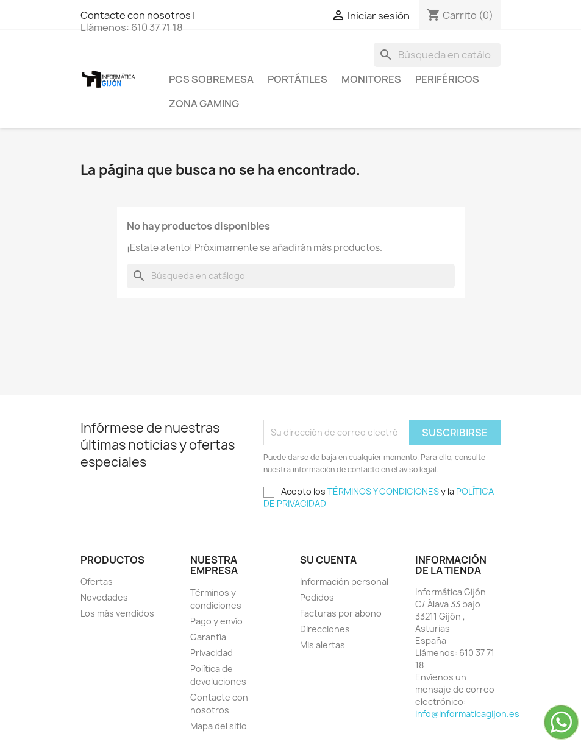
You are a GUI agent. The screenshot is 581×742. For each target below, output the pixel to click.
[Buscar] (437, 55)
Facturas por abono (341, 613)
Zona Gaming (204, 103)
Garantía (208, 637)
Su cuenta (328, 560)
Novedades (104, 597)
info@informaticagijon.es (467, 713)
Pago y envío (216, 621)
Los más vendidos (117, 613)
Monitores (371, 79)
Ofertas (96, 581)
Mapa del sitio (218, 726)
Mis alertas (322, 645)
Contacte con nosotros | (137, 15)
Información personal (344, 581)
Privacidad (211, 653)
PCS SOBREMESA (211, 79)
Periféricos (447, 79)
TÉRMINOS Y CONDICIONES (383, 491)
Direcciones (325, 629)
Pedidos (317, 597)
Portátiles (297, 79)
